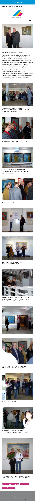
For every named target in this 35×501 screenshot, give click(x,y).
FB (23, 497)
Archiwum (15, 493)
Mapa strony (5, 493)
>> (27, 484)
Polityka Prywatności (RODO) (10, 497)
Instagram (5, 499)
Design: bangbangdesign (28, 499)
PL (4, 6)
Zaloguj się (19, 6)
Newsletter (12, 6)
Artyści (23, 493)
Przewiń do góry (8, 488)
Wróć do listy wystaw (10, 484)
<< (21, 484)
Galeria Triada (17, 2)
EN (2, 6)
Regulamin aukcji (7, 495)
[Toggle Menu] (2, 2)
